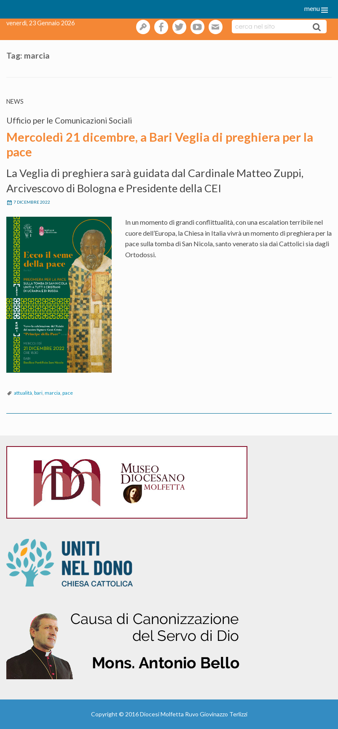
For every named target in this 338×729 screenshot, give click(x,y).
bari (38, 393)
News (15, 101)
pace (67, 393)
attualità (23, 393)
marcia (52, 393)
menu (312, 8)
